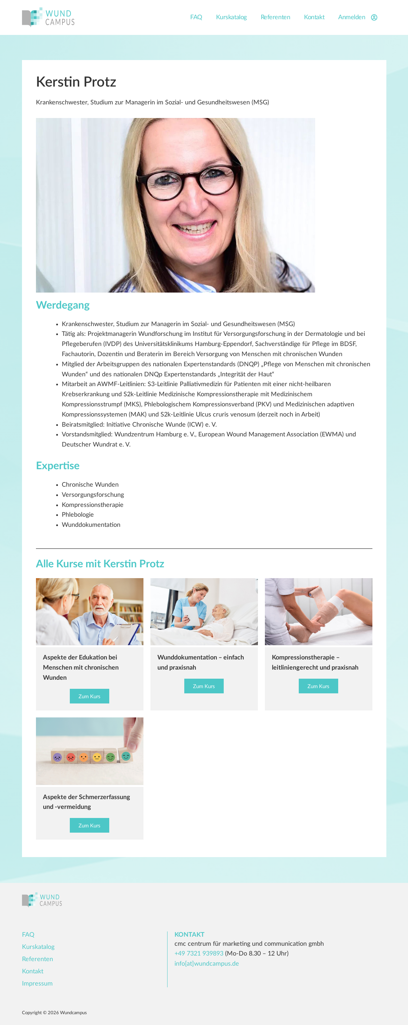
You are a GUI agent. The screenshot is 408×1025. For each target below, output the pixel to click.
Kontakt (314, 17)
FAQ (196, 17)
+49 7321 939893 (199, 954)
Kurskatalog (231, 17)
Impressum (37, 984)
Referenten (275, 17)
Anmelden (358, 17)
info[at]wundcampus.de (207, 964)
